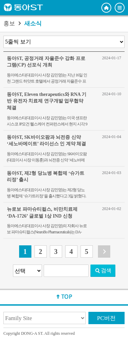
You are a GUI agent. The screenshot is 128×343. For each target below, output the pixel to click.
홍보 (9, 24)
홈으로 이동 (106, 8)
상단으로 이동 (64, 297)
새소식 (33, 24)
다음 (104, 251)
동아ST (23, 7)
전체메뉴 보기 (120, 8)
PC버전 (106, 318)
